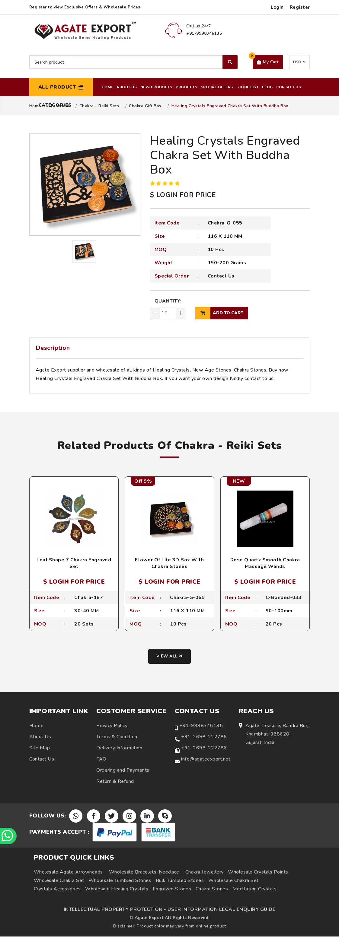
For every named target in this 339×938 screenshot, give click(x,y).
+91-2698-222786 (204, 737)
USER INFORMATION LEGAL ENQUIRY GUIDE (221, 911)
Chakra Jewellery (204, 873)
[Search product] (133, 62)
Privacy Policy (111, 726)
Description (53, 348)
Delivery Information (119, 748)
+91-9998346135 (201, 726)
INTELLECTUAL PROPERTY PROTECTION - (115, 911)
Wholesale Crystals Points (258, 873)
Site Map (39, 748)
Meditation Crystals (254, 890)
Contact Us (288, 87)
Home (107, 87)
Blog (267, 87)
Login (277, 7)
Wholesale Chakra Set (59, 882)
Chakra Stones (212, 890)
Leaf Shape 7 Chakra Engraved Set (74, 563)
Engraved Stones (172, 890)
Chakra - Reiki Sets (99, 106)
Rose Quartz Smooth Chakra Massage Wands (265, 563)
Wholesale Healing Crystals (116, 890)
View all (169, 657)
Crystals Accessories (57, 890)
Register (300, 7)
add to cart (219, 313)
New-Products (156, 87)
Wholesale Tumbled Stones (119, 882)
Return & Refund (115, 782)
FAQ (101, 760)
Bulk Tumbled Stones (180, 882)
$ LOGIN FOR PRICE (183, 195)
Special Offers (217, 87)
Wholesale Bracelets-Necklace (144, 873)
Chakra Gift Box (145, 106)
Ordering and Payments (122, 771)
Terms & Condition (116, 737)
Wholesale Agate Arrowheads (68, 873)
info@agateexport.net (205, 760)
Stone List (247, 87)
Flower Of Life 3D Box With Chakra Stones (169, 563)
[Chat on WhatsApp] (9, 835)
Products (186, 87)
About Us (127, 87)
